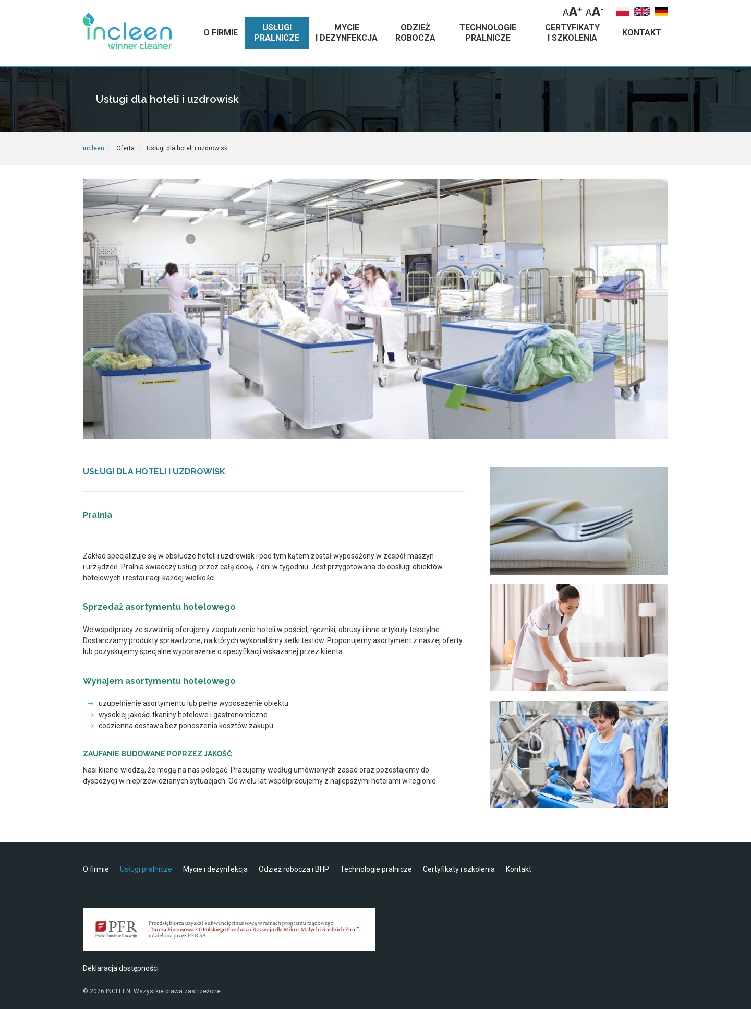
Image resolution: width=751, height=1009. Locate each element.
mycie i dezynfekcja (347, 32)
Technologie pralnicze (376, 869)
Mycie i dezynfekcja (215, 869)
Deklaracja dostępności (121, 968)
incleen (93, 148)
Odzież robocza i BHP (294, 869)
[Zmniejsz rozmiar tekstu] (594, 11)
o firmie (220, 33)
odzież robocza (415, 32)
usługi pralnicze (276, 32)
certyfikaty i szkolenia (572, 32)
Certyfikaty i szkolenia (459, 869)
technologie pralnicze (487, 32)
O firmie (96, 869)
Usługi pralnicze (146, 869)
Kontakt (518, 869)
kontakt (641, 33)
